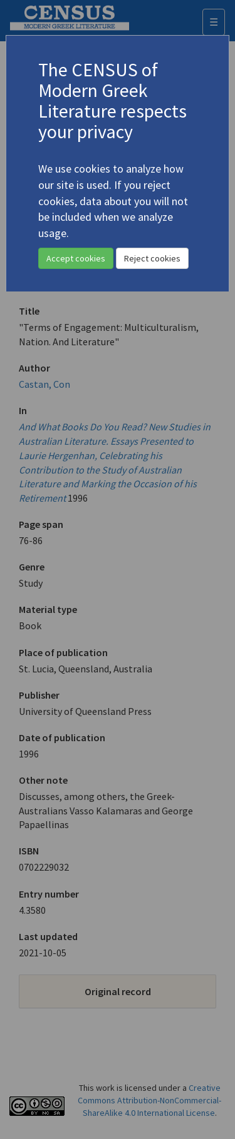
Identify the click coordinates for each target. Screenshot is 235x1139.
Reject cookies (152, 258)
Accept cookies (75, 258)
